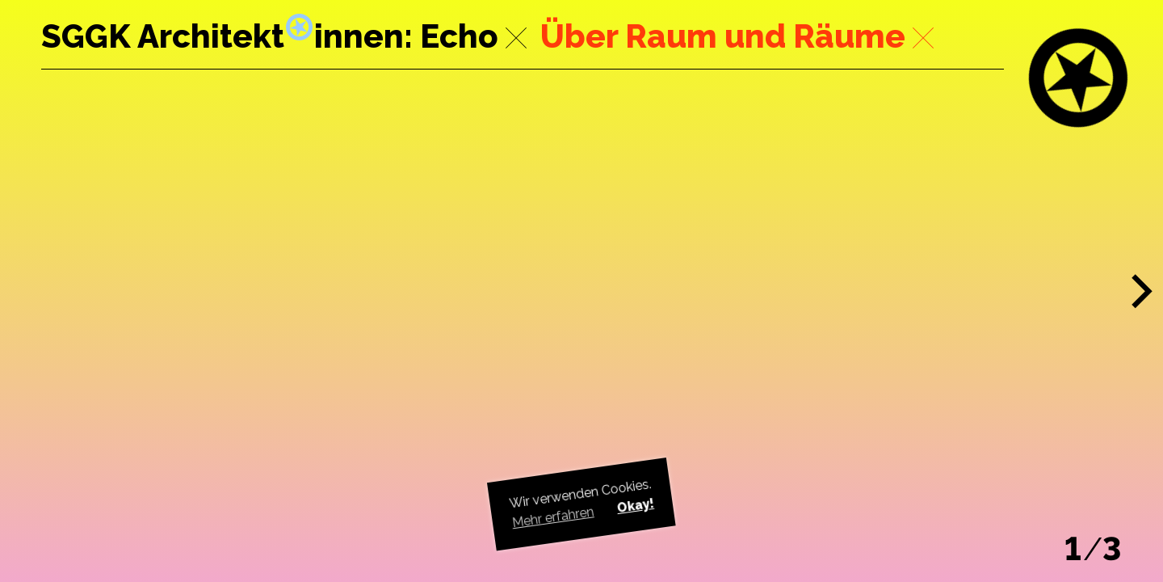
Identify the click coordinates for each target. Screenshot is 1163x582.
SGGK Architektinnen (222, 36)
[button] (1142, 291)
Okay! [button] (634, 506)
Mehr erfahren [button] (553, 517)
